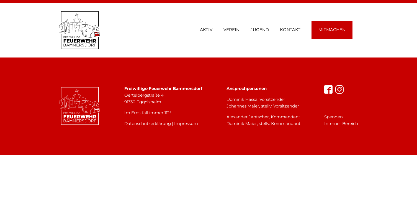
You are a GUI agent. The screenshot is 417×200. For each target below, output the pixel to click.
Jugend (260, 29)
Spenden (333, 116)
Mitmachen (332, 29)
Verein (231, 29)
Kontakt (290, 29)
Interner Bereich (341, 123)
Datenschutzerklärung (147, 123)
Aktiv (206, 29)
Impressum (186, 123)
